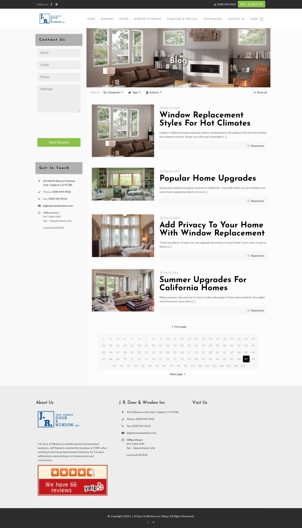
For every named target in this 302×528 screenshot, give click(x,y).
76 (167, 359)
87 (246, 359)
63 (231, 352)
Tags (135, 92)
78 (182, 359)
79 (189, 359)
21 (246, 338)
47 (117, 352)
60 (210, 352)
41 (231, 345)
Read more (257, 145)
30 (153, 345)
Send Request (59, 142)
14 (196, 338)
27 (132, 345)
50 (139, 352)
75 (160, 359)
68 (110, 359)
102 (207, 365)
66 (253, 352)
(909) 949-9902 (226, 4)
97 (171, 365)
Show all (260, 92)
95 (157, 365)
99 (185, 365)
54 (167, 352)
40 (224, 345)
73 (146, 359)
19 (231, 338)
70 (125, 359)
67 (103, 359)
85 (231, 359)
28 (139, 345)
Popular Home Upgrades (207, 179)
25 (117, 345)
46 (110, 352)
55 (174, 352)
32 (167, 345)
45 (103, 352)
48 (125, 352)
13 (189, 338)
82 (210, 359)
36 (196, 345)
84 (224, 359)
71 (132, 359)
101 (200, 365)
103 (214, 365)
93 (142, 365)
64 (239, 352)
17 (217, 338)
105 (228, 365)
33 (174, 345)
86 (239, 359)
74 (153, 359)
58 (196, 352)
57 (189, 352)
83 (217, 359)
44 (253, 345)
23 (103, 345)
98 (178, 365)
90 (121, 365)
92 (135, 365)
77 (174, 359)
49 (132, 352)
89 (114, 365)
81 (203, 359)
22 (253, 338)
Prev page (178, 326)
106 (235, 365)
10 (167, 338)
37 (203, 345)
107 (242, 365)
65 (246, 352)
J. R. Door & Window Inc (146, 516)
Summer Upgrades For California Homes (203, 284)
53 (160, 352)
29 (146, 345)
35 (189, 345)
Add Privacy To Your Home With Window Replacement (212, 229)
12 (182, 338)
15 (203, 338)
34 (182, 345)
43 (246, 345)
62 (224, 352)
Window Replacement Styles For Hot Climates (205, 119)
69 (117, 359)
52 (153, 352)
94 (150, 365)
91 (128, 365)
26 (125, 345)
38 (210, 345)
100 (192, 365)
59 (203, 352)
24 (110, 345)
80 (196, 359)
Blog (165, 516)
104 (221, 365)
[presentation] (59, 123)
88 (253, 359)
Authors (154, 92)
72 (139, 359)
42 (239, 345)
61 (217, 352)
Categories (113, 92)
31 (160, 345)
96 (164, 365)
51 (146, 352)
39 (217, 345)
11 (174, 338)
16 (210, 338)
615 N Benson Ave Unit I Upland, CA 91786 (153, 412)
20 (239, 338)
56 (182, 352)
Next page (178, 374)
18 (224, 338)
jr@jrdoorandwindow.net (58, 205)
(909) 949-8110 (58, 198)
